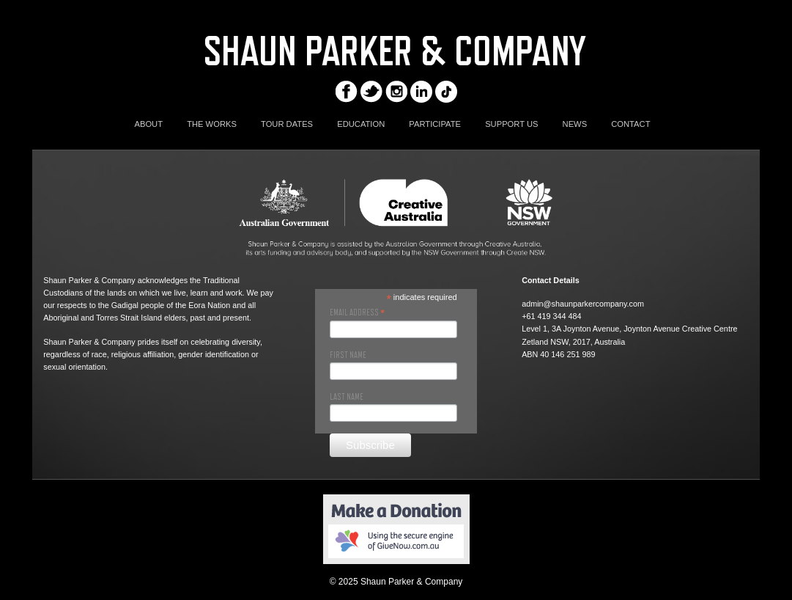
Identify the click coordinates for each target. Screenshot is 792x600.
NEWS (575, 124)
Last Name (346, 397)
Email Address (357, 312)
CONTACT (630, 124)
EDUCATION (361, 124)
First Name (348, 355)
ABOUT (148, 124)
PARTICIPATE (435, 124)
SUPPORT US (511, 124)
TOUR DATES (287, 124)
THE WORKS (212, 124)
